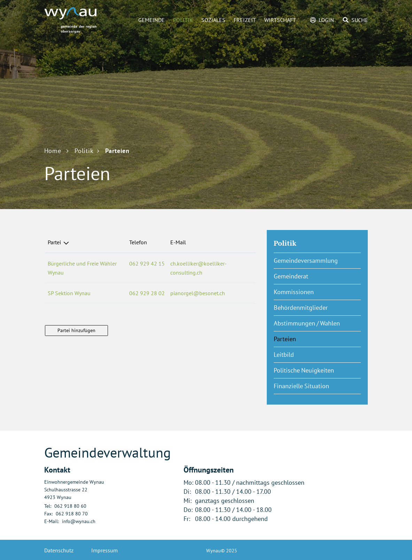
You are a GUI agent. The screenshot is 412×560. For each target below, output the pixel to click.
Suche (359, 19)
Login (326, 19)
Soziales (213, 19)
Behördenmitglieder (301, 308)
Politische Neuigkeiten (304, 370)
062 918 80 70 (72, 514)
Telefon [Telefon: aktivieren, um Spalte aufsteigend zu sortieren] (138, 242)
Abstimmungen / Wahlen (307, 323)
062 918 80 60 (70, 506)
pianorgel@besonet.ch (197, 293)
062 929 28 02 (147, 293)
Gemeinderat (291, 276)
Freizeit (245, 19)
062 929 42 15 (147, 263)
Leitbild (284, 355)
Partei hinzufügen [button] (76, 330)
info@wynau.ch (78, 521)
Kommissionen (294, 292)
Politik (183, 19)
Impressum (104, 550)
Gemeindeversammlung (306, 260)
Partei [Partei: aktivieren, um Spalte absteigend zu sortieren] (54, 242)
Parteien (302, 339)
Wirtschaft (280, 19)
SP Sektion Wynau (69, 293)
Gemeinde (151, 19)
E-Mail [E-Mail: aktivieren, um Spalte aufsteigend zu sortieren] (178, 242)
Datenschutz (58, 550)
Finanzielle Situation (301, 386)
